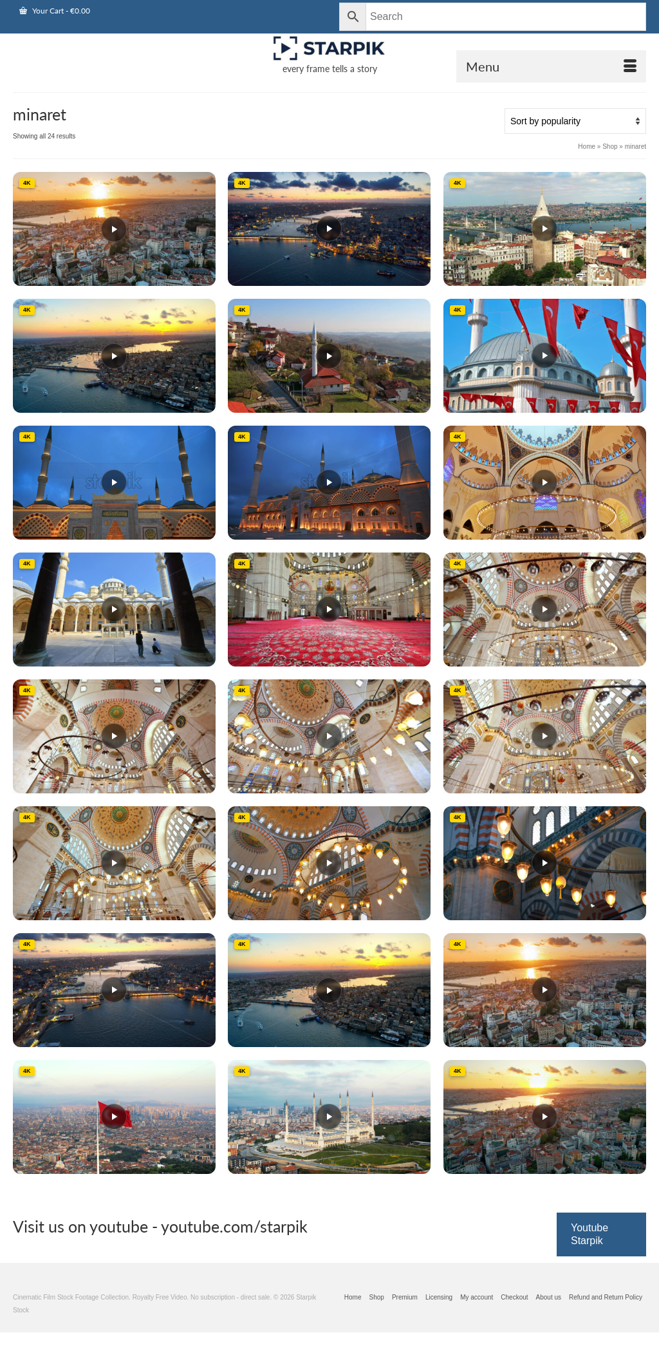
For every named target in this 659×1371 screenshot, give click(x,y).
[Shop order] (575, 121)
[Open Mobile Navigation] (551, 66)
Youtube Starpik (589, 1234)
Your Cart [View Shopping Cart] (54, 10)
